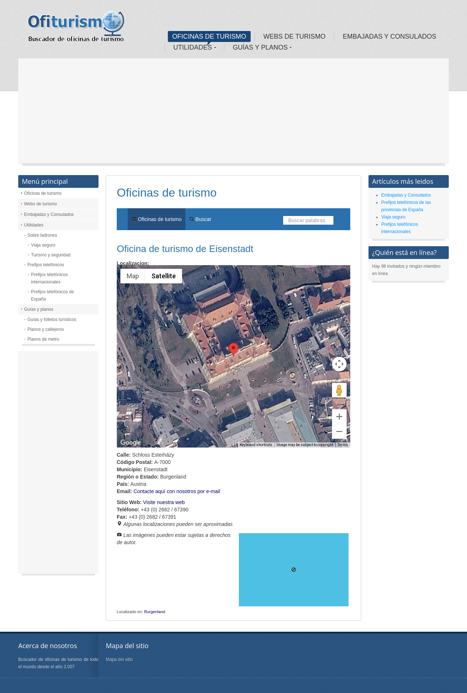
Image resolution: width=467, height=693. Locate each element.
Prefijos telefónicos (45, 264)
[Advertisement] (233, 113)
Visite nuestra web (164, 502)
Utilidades (33, 225)
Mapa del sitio (119, 659)
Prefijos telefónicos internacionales (49, 278)
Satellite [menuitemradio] (163, 276)
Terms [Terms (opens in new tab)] (342, 445)
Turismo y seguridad (50, 255)
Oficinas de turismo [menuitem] (156, 219)
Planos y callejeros (45, 329)
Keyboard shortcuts (256, 445)
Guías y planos (38, 309)
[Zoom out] (339, 431)
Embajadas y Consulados (49, 214)
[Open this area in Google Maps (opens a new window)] (131, 443)
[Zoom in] (339, 416)
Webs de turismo (40, 203)
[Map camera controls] (339, 364)
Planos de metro (43, 339)
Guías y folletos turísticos (51, 319)
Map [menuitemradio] (133, 276)
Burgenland (154, 611)
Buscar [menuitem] (200, 219)
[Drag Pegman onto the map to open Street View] (339, 390)
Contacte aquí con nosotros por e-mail (177, 491)
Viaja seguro (43, 245)
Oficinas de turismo (43, 193)
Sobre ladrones (42, 235)
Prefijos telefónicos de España (52, 295)
